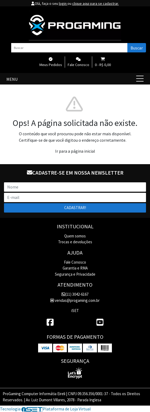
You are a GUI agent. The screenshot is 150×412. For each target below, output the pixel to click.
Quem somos (75, 235)
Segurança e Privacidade (75, 274)
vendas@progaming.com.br (75, 300)
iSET (75, 310)
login (63, 3)
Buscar (137, 48)
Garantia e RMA (75, 268)
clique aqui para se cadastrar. (95, 3)
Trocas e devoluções (75, 241)
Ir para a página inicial (75, 151)
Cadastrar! (75, 207)
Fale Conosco (75, 262)
